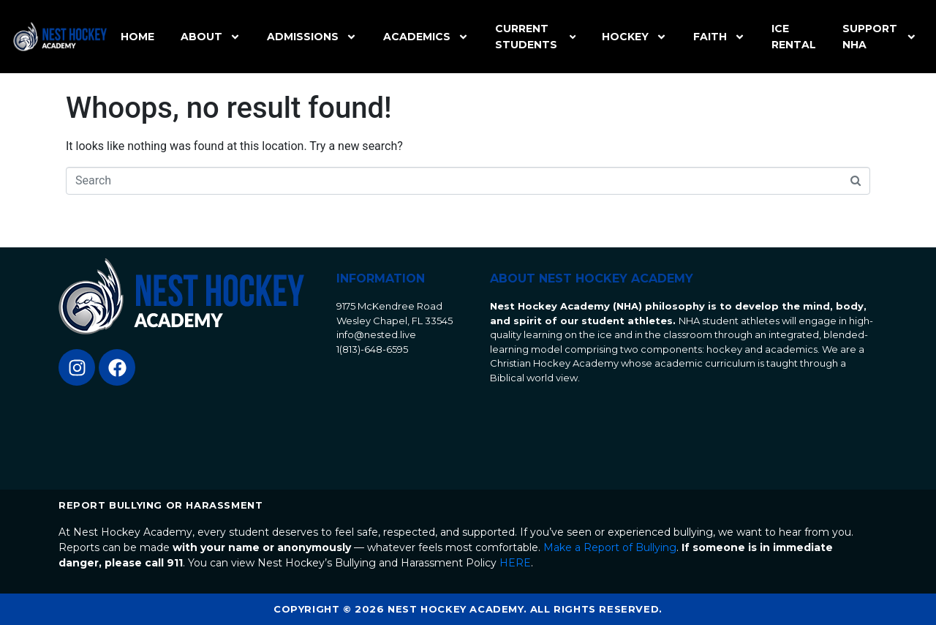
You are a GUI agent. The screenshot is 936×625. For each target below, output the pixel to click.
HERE (515, 562)
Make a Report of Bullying (609, 547)
